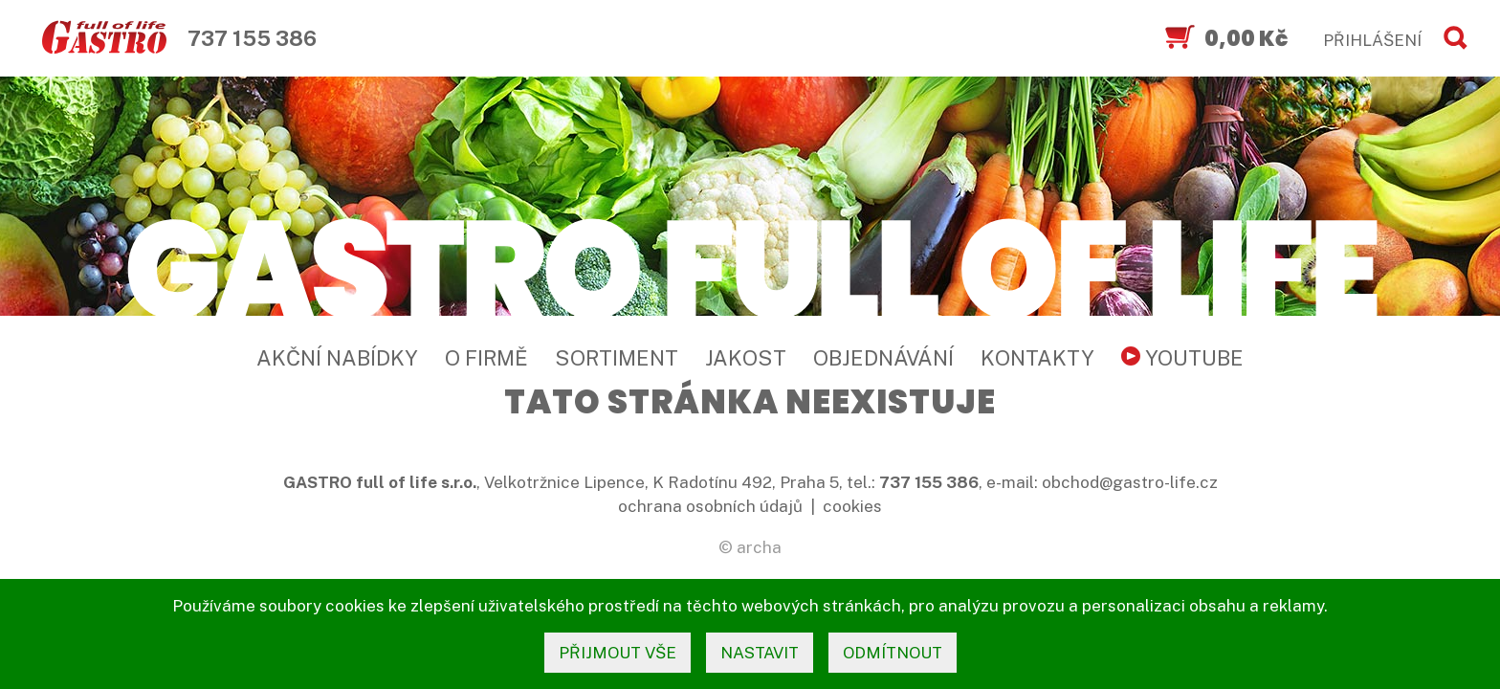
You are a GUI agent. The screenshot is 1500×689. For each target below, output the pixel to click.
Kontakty (1037, 357)
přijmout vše (617, 652)
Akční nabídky (337, 357)
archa (759, 547)
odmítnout (892, 652)
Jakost (745, 357)
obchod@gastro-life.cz (1130, 482)
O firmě (486, 357)
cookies (852, 506)
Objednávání (883, 357)
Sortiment (616, 357)
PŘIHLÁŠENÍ (1372, 40)
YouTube (1182, 357)
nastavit (759, 652)
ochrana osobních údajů (710, 506)
